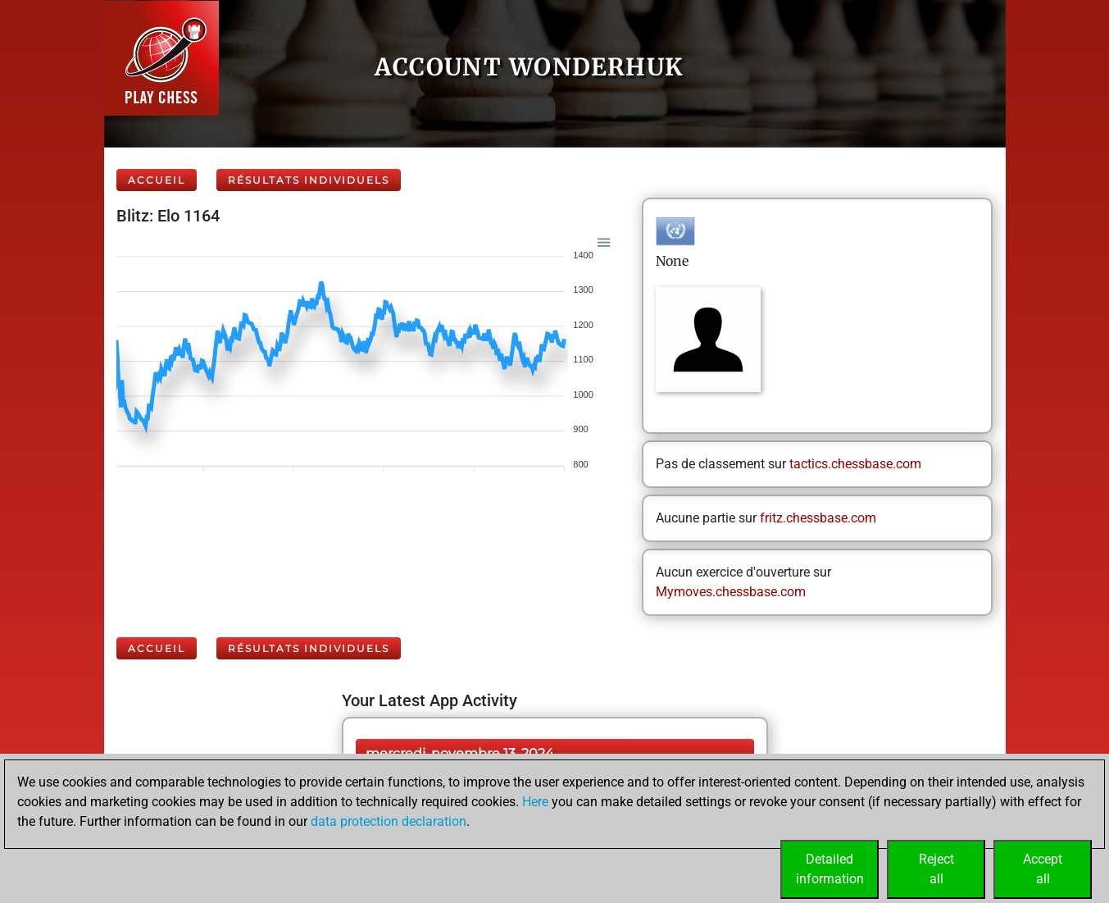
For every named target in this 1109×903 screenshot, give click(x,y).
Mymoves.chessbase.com (731, 592)
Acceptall (1042, 869)
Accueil (156, 180)
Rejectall (936, 869)
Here (535, 802)
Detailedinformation (830, 869)
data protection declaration (388, 821)
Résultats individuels (308, 180)
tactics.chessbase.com (855, 464)
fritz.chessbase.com (818, 518)
